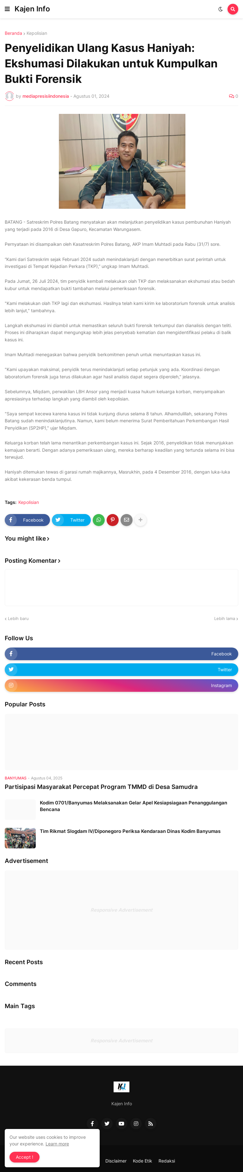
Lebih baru (18, 618)
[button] (7, 9)
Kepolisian (37, 33)
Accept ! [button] (24, 1157)
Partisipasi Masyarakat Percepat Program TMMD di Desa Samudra (101, 787)
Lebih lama (224, 618)
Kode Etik (142, 1160)
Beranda (13, 33)
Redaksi (167, 1160)
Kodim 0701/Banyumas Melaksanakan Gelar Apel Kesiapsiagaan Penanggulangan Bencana (133, 806)
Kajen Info (32, 8)
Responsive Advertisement (121, 910)
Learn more (57, 1143)
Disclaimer (116, 1160)
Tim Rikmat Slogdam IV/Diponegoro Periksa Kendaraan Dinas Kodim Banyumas (130, 831)
